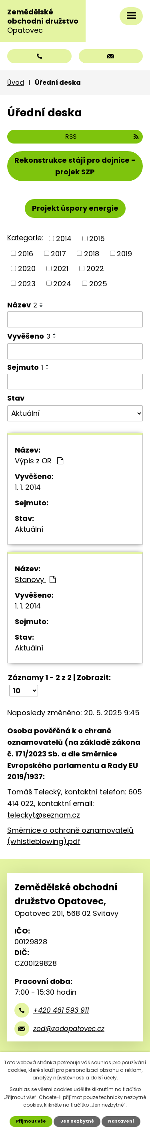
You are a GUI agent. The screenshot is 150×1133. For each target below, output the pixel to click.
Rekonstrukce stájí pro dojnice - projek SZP (75, 166)
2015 (97, 238)
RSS (102, 136)
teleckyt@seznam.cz (43, 815)
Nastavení (121, 1121)
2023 (27, 283)
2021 (60, 268)
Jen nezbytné (77, 1121)
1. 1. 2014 (28, 487)
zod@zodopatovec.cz (68, 1028)
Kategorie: (25, 238)
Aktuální (29, 529)
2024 (62, 283)
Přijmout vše (31, 1121)
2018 (91, 253)
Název (22, 305)
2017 (58, 253)
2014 (64, 238)
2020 (27, 268)
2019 (124, 253)
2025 (98, 283)
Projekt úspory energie (75, 208)
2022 (95, 268)
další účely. (104, 1077)
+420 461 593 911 (61, 1010)
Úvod (15, 82)
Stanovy (35, 579)
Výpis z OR (39, 461)
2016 (25, 253)
